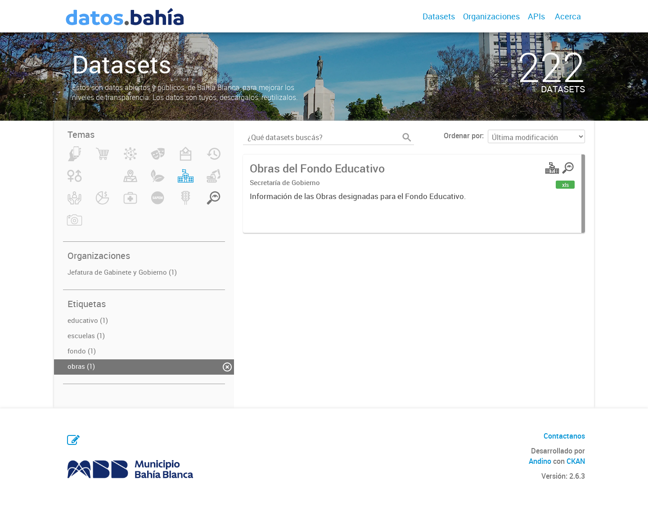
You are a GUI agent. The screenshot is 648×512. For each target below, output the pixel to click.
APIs (536, 16)
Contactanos (564, 436)
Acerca (568, 16)
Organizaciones (491, 16)
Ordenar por (463, 135)
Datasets (439, 16)
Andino (540, 461)
